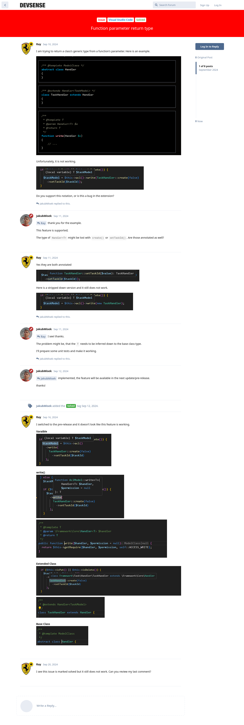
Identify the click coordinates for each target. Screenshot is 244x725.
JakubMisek (48, 378)
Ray (43, 223)
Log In (218, 5)
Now (199, 121)
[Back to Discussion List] (5, 5)
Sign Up (204, 5)
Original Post (203, 57)
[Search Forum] (174, 5)
